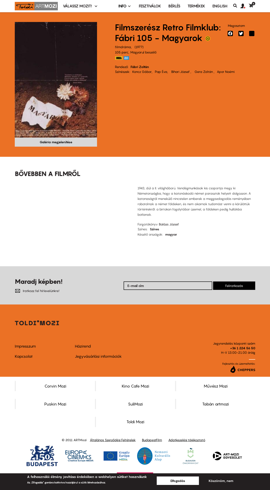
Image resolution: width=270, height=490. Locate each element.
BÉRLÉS (174, 6)
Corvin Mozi (55, 386)
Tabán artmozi (215, 404)
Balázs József (169, 224)
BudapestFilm (152, 440)
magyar (171, 234)
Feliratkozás (234, 286)
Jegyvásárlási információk (98, 356)
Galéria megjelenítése (56, 142)
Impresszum (25, 346)
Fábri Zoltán (140, 67)
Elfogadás (177, 481)
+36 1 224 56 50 (242, 348)
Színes (154, 229)
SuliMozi (135, 404)
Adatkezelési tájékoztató (186, 440)
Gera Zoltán (204, 72)
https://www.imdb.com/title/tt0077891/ (119, 58)
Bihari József (180, 72)
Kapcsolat (24, 356)
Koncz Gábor (142, 72)
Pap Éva (161, 72)
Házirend (83, 346)
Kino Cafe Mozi (135, 386)
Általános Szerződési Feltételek (113, 440)
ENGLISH (219, 6)
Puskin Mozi (55, 404)
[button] (244, 6)
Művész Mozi (216, 386)
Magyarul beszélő (143, 52)
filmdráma (123, 47)
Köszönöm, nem (221, 481)
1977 (139, 47)
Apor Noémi (226, 72)
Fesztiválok (150, 6)
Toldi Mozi (135, 421)
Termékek (196, 6)
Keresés (236, 6)
